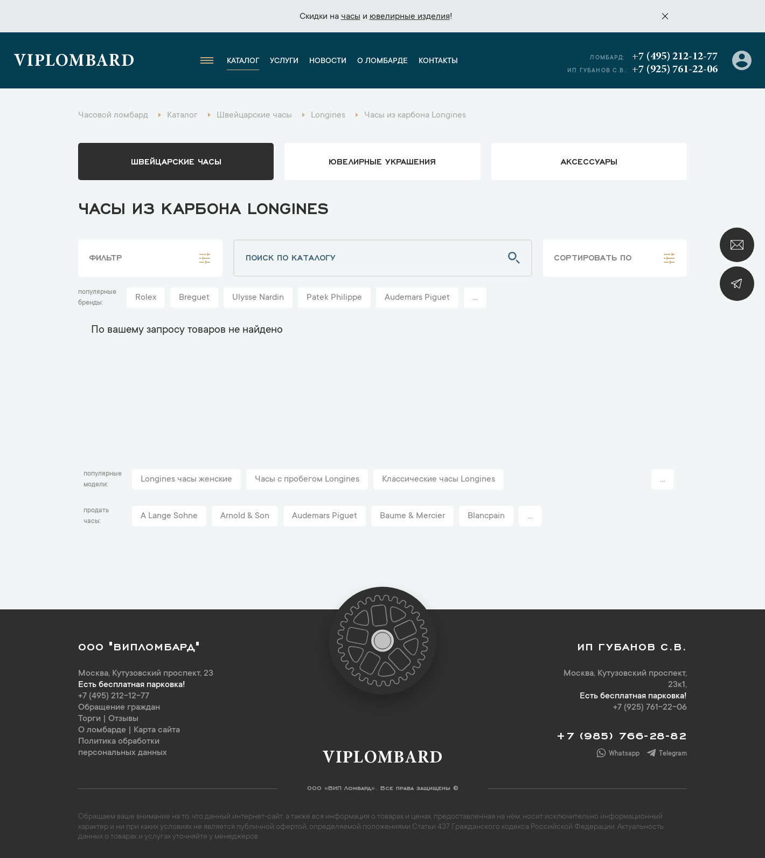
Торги (89, 719)
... (475, 298)
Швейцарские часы (176, 161)
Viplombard (74, 62)
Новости (327, 61)
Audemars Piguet (417, 298)
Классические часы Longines (438, 479)
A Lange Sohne (169, 516)
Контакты (438, 61)
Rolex (145, 298)
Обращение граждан (119, 707)
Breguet (194, 298)
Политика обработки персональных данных (122, 747)
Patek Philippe (334, 298)
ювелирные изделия (410, 17)
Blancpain (486, 516)
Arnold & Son (244, 516)
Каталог (243, 61)
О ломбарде (382, 61)
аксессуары (589, 161)
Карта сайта (157, 730)
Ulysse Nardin (258, 298)
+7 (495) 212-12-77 (675, 56)
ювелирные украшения (382, 161)
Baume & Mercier (412, 516)
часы (350, 17)
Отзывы (123, 719)
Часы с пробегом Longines (307, 479)
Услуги (284, 61)
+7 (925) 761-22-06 (675, 69)
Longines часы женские (186, 479)
